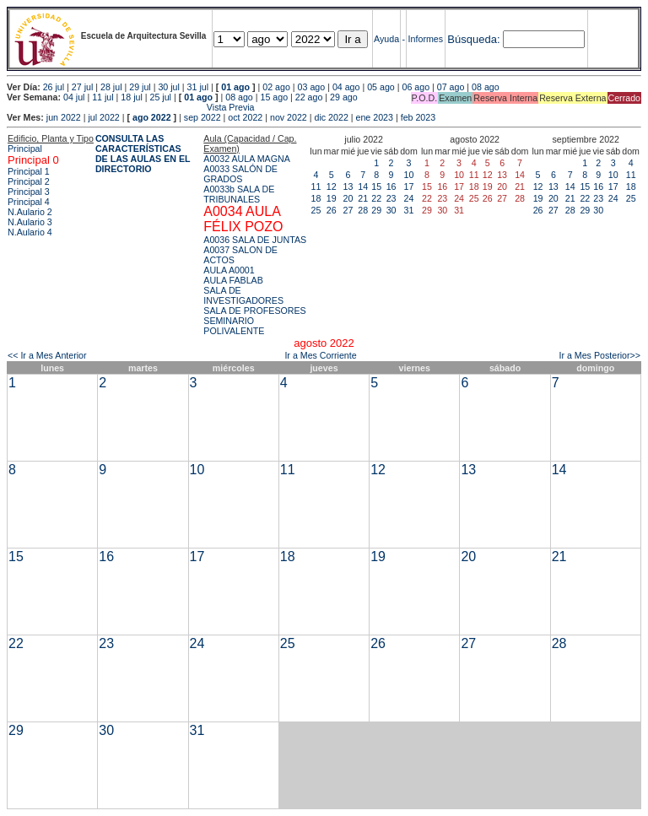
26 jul (53, 87)
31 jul (197, 87)
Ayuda (386, 39)
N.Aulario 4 (30, 232)
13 (348, 186)
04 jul (73, 97)
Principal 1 (29, 171)
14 (363, 186)
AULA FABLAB (233, 280)
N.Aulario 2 (30, 212)
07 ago (451, 87)
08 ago (486, 87)
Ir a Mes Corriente (320, 355)
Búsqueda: (473, 39)
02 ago (276, 87)
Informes (425, 39)
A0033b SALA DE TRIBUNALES (238, 194)
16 (391, 186)
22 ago (309, 97)
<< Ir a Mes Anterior (47, 355)
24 (409, 198)
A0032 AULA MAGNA (246, 159)
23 (391, 198)
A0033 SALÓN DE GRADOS (240, 174)
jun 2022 (63, 117)
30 (391, 210)
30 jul (168, 87)
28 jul (111, 87)
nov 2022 (288, 117)
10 (409, 175)
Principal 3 (29, 191)
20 (348, 198)
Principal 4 (29, 202)
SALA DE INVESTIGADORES (243, 295)
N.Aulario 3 (30, 222)
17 (409, 186)
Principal (25, 148)
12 (332, 186)
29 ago (344, 97)
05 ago (381, 87)
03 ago (312, 87)
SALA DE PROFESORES (254, 310)
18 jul (131, 97)
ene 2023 (374, 117)
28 (363, 210)
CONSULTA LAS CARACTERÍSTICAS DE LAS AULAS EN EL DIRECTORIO (143, 153)
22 (376, 198)
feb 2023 (418, 117)
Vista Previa (131, 107)
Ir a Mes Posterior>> (599, 355)
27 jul (82, 87)
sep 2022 (202, 117)
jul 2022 (103, 117)
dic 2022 (331, 117)
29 (376, 210)
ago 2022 (151, 117)
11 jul (102, 97)
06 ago (415, 87)
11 (316, 186)
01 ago (235, 87)
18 (316, 198)
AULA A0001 (228, 270)
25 (316, 210)
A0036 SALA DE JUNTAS (254, 240)
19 (332, 198)
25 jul (160, 97)
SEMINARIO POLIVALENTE (233, 326)
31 (409, 210)
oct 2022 (245, 117)
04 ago (346, 87)
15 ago (275, 97)
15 (376, 186)
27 (348, 210)
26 (332, 210)
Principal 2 (29, 181)
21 (363, 198)
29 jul (139, 87)
